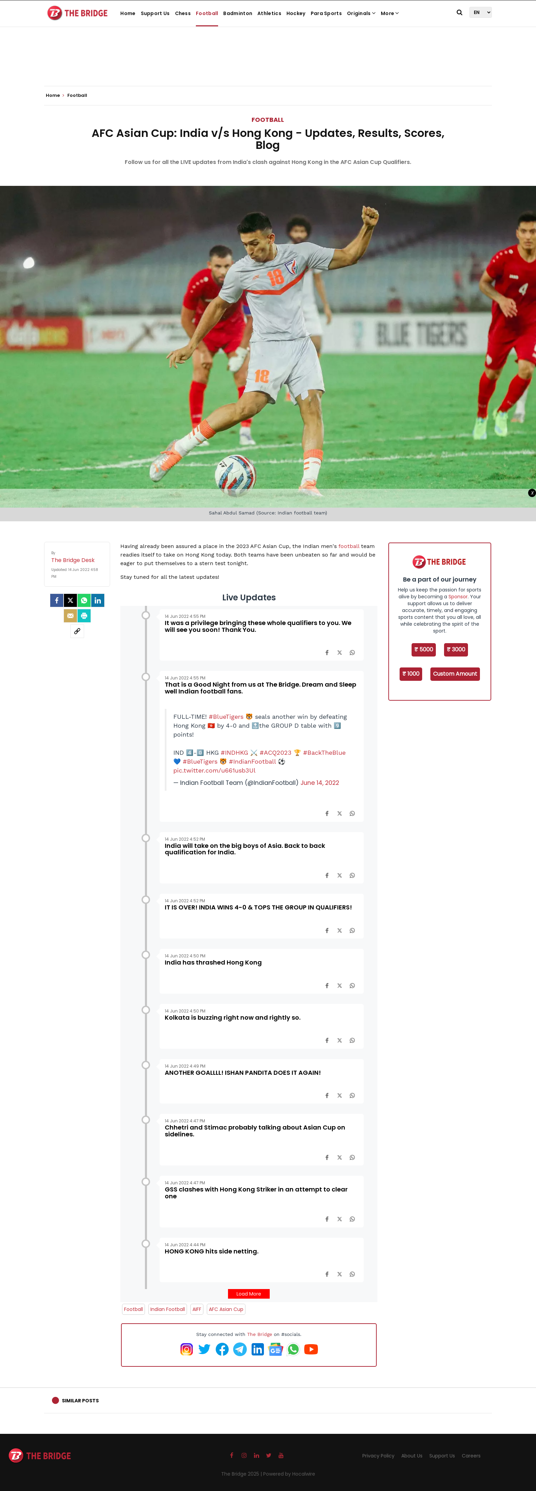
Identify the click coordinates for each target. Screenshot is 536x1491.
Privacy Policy (378, 1455)
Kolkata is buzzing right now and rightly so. (232, 1017)
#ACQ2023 (276, 752)
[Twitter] (70, 600)
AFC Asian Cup (226, 1309)
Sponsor (458, 596)
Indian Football (167, 1309)
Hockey (296, 13)
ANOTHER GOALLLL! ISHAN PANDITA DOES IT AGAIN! (243, 1072)
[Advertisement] (268, 65)
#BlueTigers (226, 716)
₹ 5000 (423, 649)
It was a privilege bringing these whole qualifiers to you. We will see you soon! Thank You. (258, 626)
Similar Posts (80, 1400)
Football (207, 13)
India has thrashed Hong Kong (213, 962)
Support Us (155, 13)
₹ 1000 (410, 674)
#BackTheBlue (324, 752)
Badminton (237, 13)
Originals (361, 13)
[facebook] (57, 600)
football (349, 546)
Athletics (269, 13)
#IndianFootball (252, 761)
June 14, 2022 (319, 783)
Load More (249, 1293)
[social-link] (77, 631)
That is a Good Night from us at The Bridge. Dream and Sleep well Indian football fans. (260, 688)
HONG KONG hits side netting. (211, 1251)
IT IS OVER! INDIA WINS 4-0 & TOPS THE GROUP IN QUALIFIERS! (258, 907)
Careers (471, 1455)
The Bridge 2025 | (242, 1473)
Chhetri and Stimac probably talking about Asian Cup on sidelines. (255, 1130)
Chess (183, 13)
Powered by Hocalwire (289, 1473)
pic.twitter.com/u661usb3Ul (214, 770)
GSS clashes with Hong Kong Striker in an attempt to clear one (256, 1192)
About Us (412, 1455)
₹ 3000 (456, 649)
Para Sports (326, 13)
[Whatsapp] (84, 600)
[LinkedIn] (98, 600)
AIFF (196, 1309)
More (390, 13)
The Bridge (259, 1334)
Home (127, 13)
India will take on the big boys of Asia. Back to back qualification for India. (245, 849)
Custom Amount (455, 674)
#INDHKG (234, 752)
